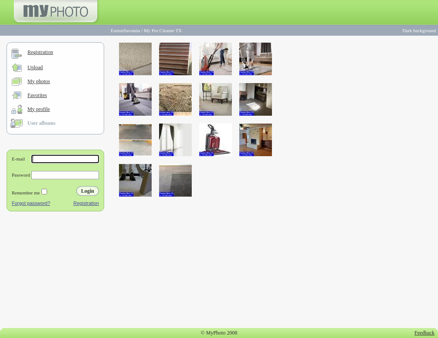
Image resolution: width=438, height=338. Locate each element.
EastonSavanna (125, 30)
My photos (38, 81)
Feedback (424, 333)
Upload (35, 67)
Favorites (37, 95)
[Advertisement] (55, 271)
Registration (40, 52)
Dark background (419, 30)
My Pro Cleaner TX (163, 30)
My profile (38, 109)
